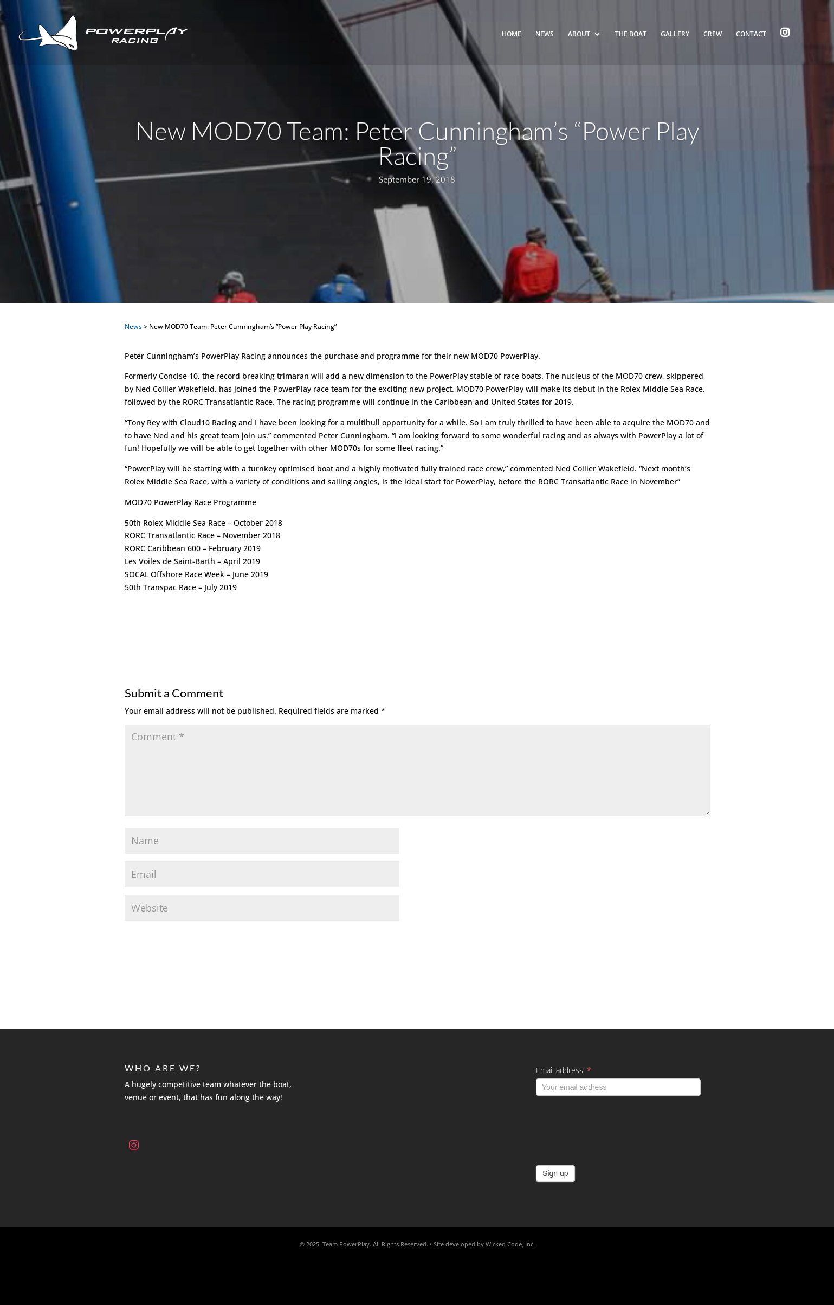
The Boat (630, 34)
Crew (712, 34)
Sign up (555, 1173)
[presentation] (618, 1128)
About (579, 34)
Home (511, 34)
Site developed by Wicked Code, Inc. (484, 1244)
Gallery (675, 34)
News (544, 34)
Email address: (563, 1070)
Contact (751, 34)
